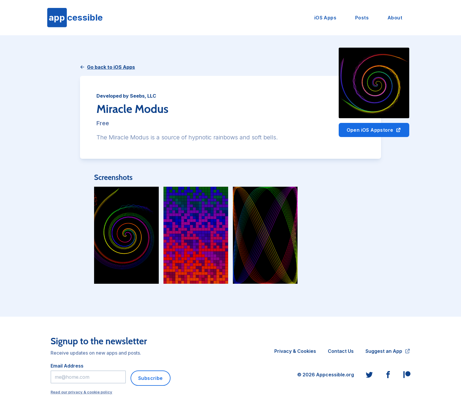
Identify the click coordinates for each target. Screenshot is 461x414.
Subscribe (150, 378)
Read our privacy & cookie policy (81, 392)
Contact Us (341, 351)
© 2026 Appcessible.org (325, 375)
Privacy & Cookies (295, 351)
